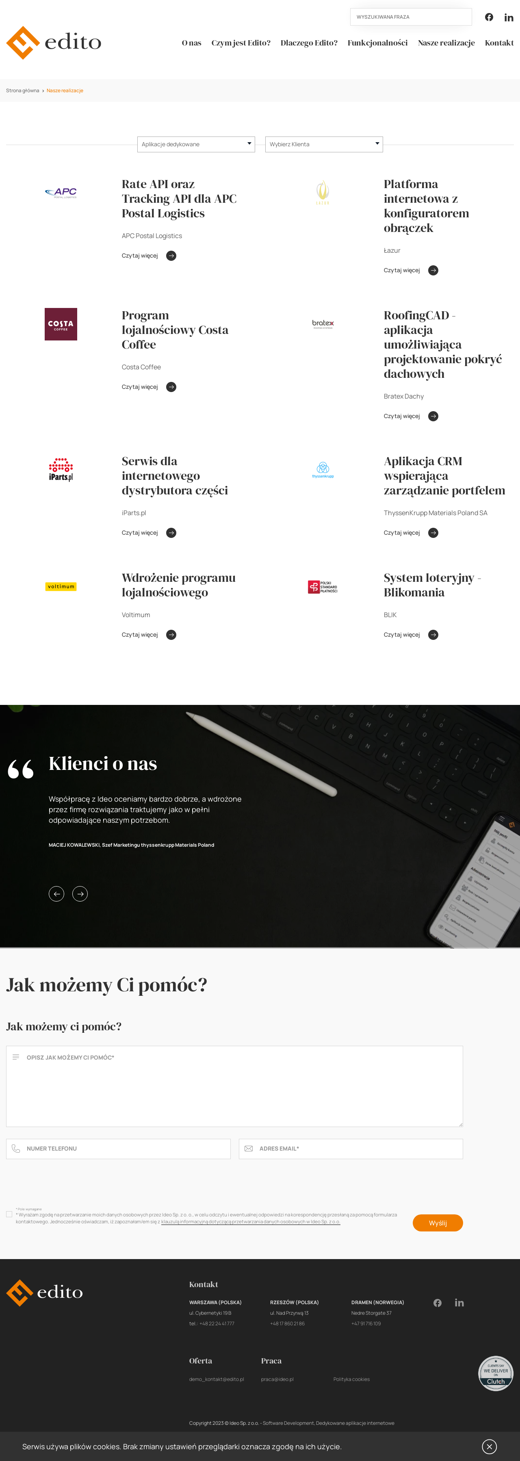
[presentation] (68, 1185)
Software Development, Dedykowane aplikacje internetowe (328, 1423)
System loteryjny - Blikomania (432, 585)
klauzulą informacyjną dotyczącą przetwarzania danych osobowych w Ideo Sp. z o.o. (250, 1221)
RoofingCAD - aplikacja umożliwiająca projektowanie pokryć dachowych (443, 344)
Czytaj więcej (149, 256)
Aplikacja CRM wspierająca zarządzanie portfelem (444, 476)
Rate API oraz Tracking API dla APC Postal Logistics (179, 199)
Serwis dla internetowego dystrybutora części (175, 476)
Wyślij (438, 1222)
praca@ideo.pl (277, 1379)
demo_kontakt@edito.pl (216, 1379)
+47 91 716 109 (366, 1323)
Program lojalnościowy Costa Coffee (175, 330)
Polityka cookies (352, 1379)
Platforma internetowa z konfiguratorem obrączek (426, 206)
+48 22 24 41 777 (216, 1323)
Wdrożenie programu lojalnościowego (179, 585)
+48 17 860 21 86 (287, 1323)
